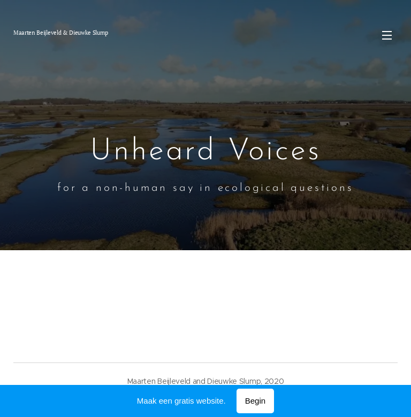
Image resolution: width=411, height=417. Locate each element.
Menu (387, 35)
